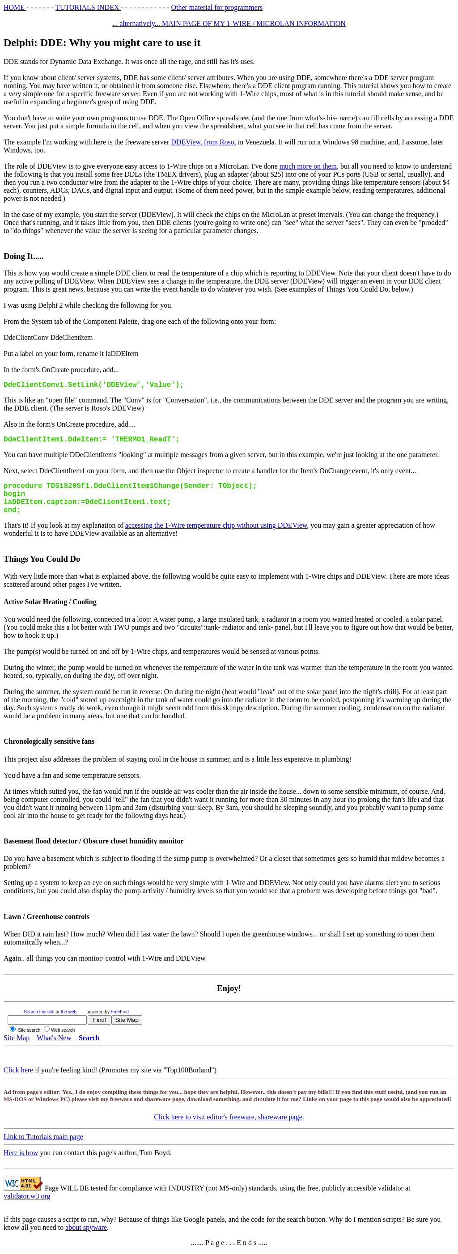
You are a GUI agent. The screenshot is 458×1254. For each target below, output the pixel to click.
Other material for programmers (217, 7)
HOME (15, 7)
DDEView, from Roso (202, 142)
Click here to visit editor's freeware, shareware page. (229, 1117)
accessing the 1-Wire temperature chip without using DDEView (216, 525)
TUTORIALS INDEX (88, 7)
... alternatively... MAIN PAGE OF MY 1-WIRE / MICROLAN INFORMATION (229, 23)
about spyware (86, 1227)
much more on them (308, 166)
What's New (54, 1038)
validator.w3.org (27, 1196)
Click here (18, 1070)
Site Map (17, 1038)
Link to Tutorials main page (43, 1136)
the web (68, 1011)
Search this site (39, 1011)
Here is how (21, 1153)
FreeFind (120, 1011)
